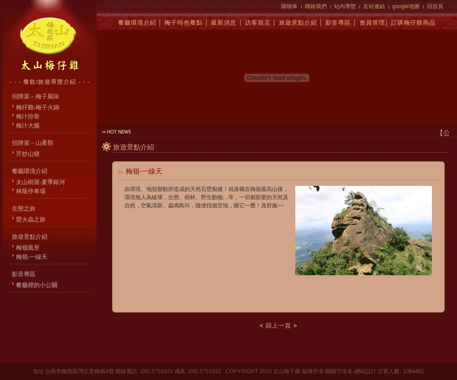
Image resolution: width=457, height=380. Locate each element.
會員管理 (372, 22)
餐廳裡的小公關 (36, 285)
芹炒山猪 (28, 153)
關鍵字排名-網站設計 (350, 371)
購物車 (289, 6)
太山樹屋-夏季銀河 (40, 182)
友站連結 (374, 6)
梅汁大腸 (28, 125)
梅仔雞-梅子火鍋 (37, 107)
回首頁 (435, 6)
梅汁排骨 (28, 116)
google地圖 (406, 6)
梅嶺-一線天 (31, 256)
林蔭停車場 (31, 191)
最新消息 (223, 22)
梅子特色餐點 (183, 22)
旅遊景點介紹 (298, 22)
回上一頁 (278, 325)
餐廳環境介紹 (137, 22)
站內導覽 (345, 6)
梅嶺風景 (28, 247)
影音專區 (338, 22)
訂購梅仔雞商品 (413, 22)
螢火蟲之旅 (31, 219)
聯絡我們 (316, 6)
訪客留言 (258, 22)
